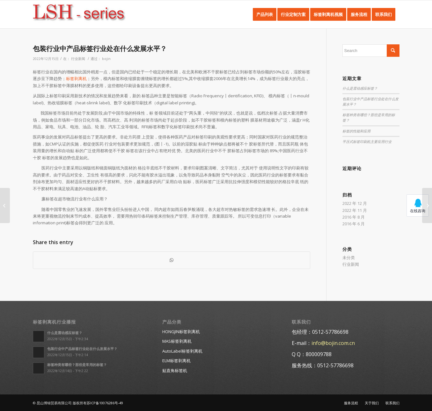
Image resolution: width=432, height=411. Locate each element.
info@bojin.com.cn (333, 343)
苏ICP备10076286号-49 (105, 402)
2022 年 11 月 (354, 210)
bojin (106, 58)
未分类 (348, 257)
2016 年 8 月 (353, 217)
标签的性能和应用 (356, 131)
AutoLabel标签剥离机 (182, 351)
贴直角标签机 (174, 370)
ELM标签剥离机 (176, 360)
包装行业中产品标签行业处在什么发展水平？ (100, 48)
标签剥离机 (76, 78)
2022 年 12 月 (354, 203)
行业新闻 (78, 58)
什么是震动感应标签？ (359, 88)
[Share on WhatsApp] (171, 260)
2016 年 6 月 (353, 224)
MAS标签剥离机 (177, 341)
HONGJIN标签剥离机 (181, 331)
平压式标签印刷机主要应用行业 (367, 142)
